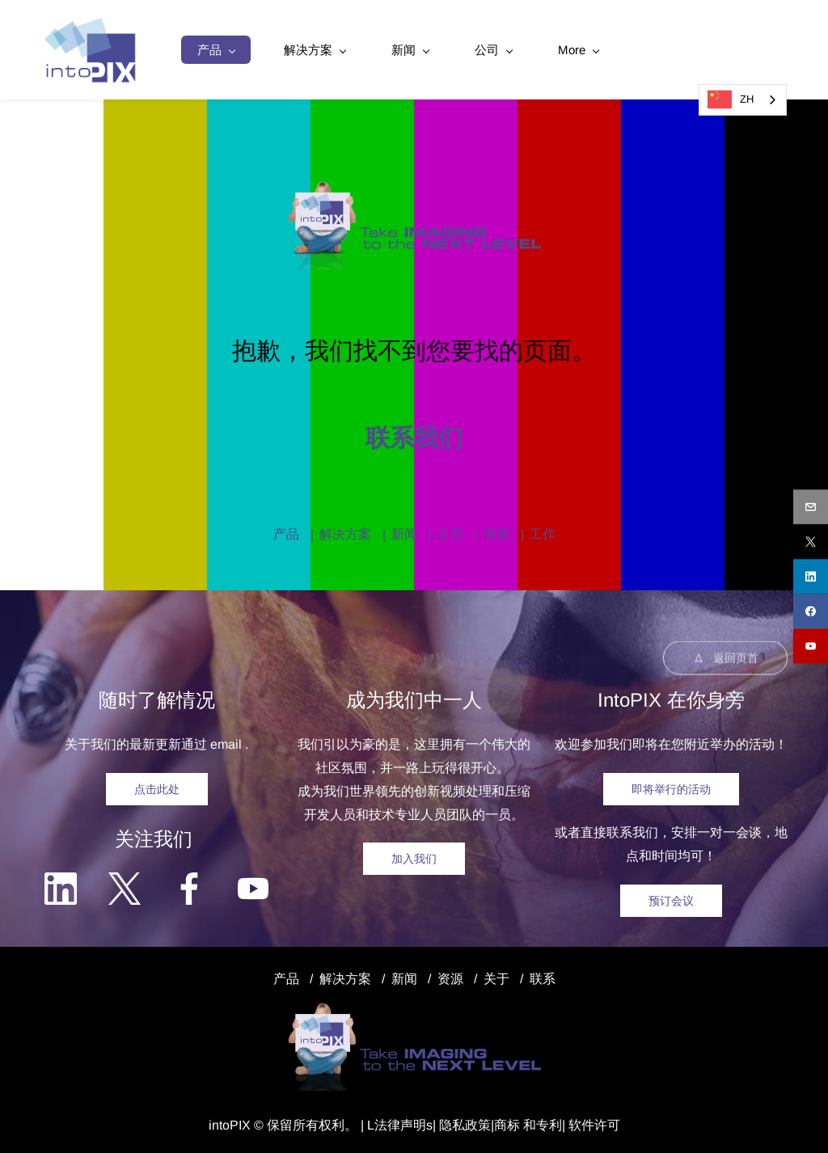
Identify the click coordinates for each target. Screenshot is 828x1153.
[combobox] (743, 100)
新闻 (404, 533)
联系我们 (414, 437)
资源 (496, 533)
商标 (507, 1124)
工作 (543, 533)
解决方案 (345, 533)
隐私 (452, 1124)
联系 (543, 978)
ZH (731, 99)
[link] (414, 188)
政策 (478, 1124)
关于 (496, 978)
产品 (286, 533)
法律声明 (400, 1124)
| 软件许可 (591, 1124)
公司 (450, 533)
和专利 (541, 1124)
